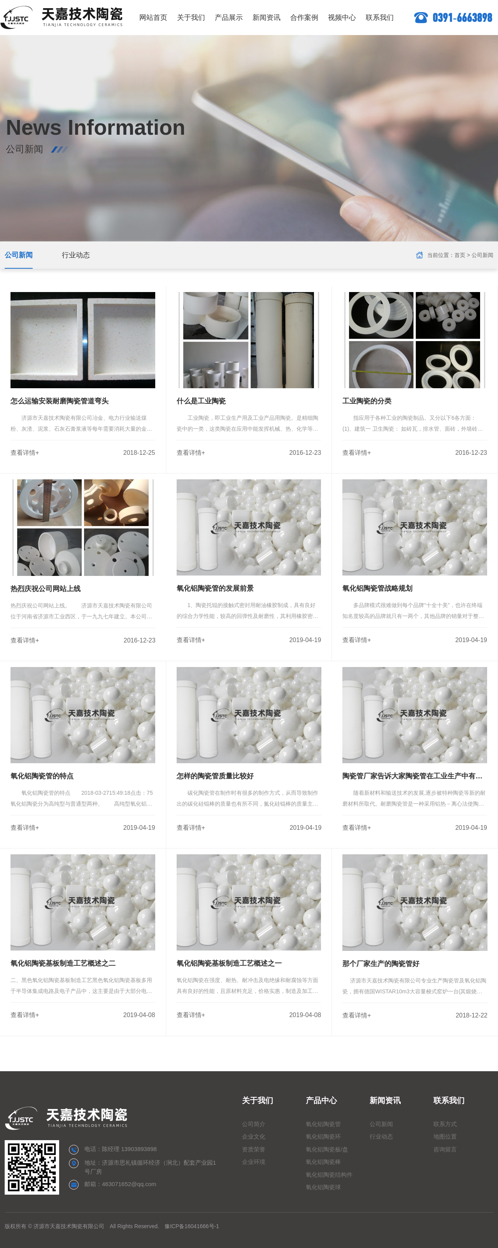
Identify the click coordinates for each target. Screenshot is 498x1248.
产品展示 (229, 17)
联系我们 (380, 17)
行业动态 (76, 255)
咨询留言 (445, 1149)
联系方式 (445, 1124)
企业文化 (253, 1136)
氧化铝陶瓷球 (323, 1187)
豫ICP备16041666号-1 (192, 1226)
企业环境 (253, 1161)
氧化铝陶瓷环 (323, 1136)
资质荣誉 (253, 1149)
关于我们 (191, 17)
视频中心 (342, 17)
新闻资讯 (267, 17)
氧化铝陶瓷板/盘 (327, 1149)
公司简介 (253, 1124)
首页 (459, 255)
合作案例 (304, 17)
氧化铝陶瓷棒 (323, 1161)
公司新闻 (19, 255)
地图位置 (445, 1136)
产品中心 (321, 1100)
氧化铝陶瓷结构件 (329, 1174)
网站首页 (153, 17)
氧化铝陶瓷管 (323, 1124)
